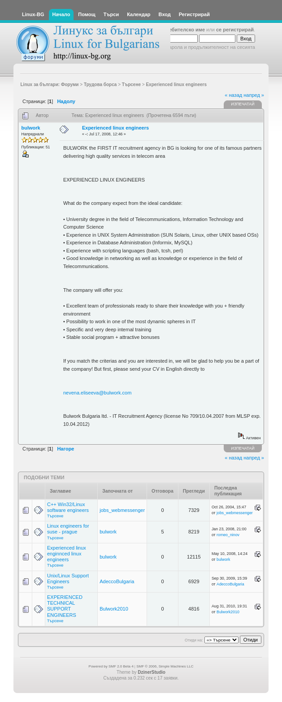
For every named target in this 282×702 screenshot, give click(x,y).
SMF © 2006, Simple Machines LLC (164, 666)
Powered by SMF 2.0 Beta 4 (111, 666)
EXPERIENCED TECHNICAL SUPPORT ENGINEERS (64, 606)
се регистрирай (235, 29)
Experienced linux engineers (115, 127)
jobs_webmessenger (122, 510)
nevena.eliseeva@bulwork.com (97, 392)
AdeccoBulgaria (117, 581)
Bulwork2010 (114, 608)
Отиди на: (194, 640)
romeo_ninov (228, 535)
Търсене (55, 516)
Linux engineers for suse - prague (68, 528)
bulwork (31, 127)
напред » (253, 95)
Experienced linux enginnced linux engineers (66, 553)
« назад (233, 95)
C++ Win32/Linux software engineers (68, 507)
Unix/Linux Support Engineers (68, 578)
